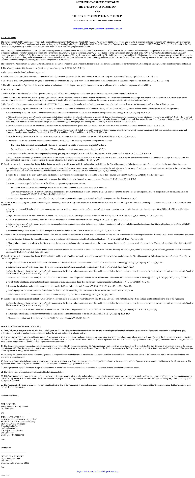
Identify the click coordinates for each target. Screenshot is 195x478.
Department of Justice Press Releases (107, 29)
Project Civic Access (85, 471)
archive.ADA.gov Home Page (106, 471)
